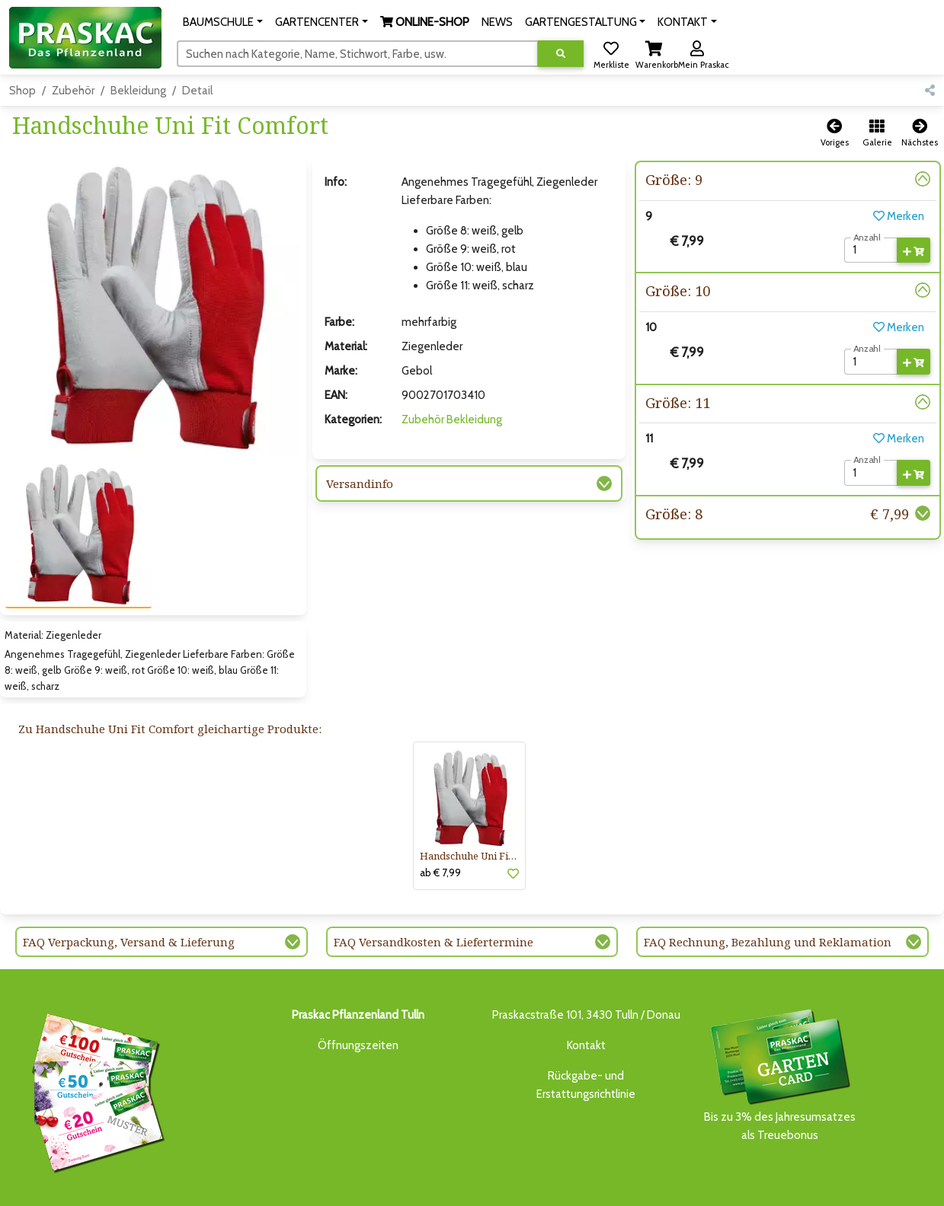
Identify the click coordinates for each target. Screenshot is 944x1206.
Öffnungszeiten (358, 994)
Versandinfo (359, 483)
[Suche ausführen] (561, 53)
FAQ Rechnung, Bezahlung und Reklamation (767, 890)
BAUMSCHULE (195, 1185)
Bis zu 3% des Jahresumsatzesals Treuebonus (779, 1023)
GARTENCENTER (269, 1185)
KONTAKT (682, 1185)
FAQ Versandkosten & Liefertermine (433, 890)
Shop (22, 90)
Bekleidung (138, 90)
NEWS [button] (497, 22)
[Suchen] (358, 53)
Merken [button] (898, 216)
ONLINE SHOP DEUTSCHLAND (592, 1185)
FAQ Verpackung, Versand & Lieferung (129, 890)
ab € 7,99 (440, 821)
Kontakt (586, 994)
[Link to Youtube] (921, 1189)
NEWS (405, 1185)
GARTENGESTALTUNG (474, 1185)
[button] (223, 22)
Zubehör (73, 90)
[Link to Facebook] (890, 1189)
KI (715, 1185)
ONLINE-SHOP (349, 1185)
